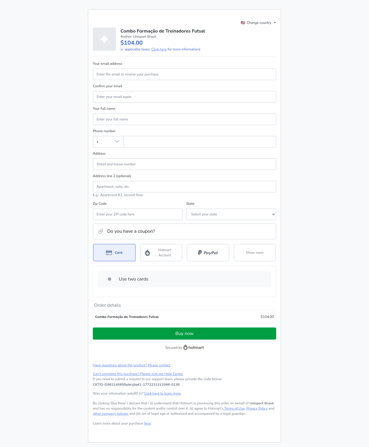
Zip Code (100, 203)
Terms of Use (234, 408)
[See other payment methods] (255, 252)
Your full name (104, 108)
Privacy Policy (257, 408)
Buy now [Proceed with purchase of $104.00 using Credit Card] (184, 333)
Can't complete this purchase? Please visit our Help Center (138, 374)
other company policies (111, 413)
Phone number (104, 131)
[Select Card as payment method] (114, 252)
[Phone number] (200, 141)
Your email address (107, 63)
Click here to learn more (162, 393)
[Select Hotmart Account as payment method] (161, 252)
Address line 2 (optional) (112, 176)
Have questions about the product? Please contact (131, 365)
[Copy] (136, 384)
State (190, 203)
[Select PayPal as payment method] (208, 252)
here (147, 423)
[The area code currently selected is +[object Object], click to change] (108, 141)
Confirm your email (107, 86)
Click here (159, 49)
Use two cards (133, 279)
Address (99, 153)
